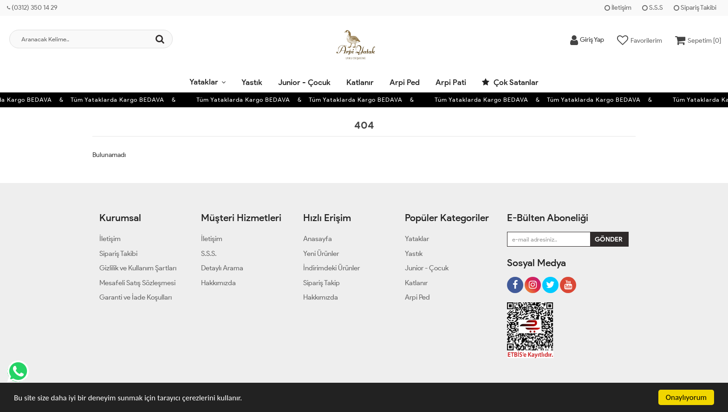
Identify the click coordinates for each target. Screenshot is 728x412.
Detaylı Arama (222, 268)
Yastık (251, 82)
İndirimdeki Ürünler (331, 268)
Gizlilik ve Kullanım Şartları (137, 268)
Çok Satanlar (510, 82)
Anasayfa (317, 239)
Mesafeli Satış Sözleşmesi (137, 283)
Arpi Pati (451, 82)
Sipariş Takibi (695, 8)
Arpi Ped (405, 82)
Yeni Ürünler (321, 253)
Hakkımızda (218, 283)
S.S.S (652, 8)
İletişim (617, 8)
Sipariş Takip (321, 283)
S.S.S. (208, 253)
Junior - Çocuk (304, 82)
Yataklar (203, 81)
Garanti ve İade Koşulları (135, 297)
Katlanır (360, 82)
